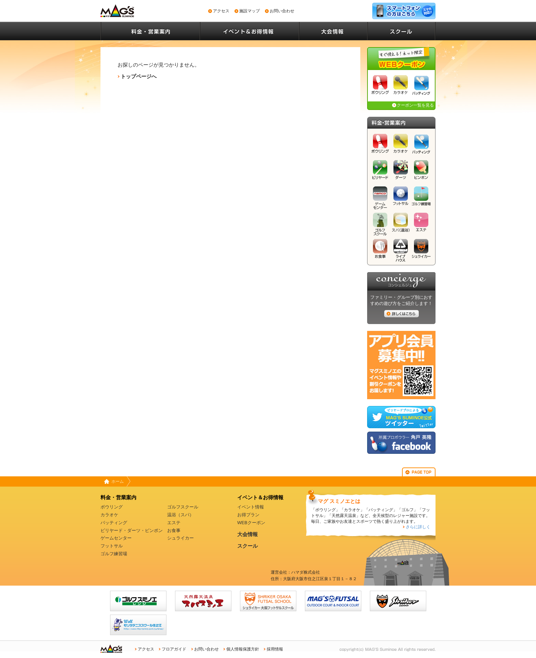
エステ (421, 224)
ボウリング (380, 86)
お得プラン (248, 514)
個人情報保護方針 (242, 649)
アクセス (221, 11)
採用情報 (275, 649)
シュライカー (421, 250)
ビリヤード (380, 171)
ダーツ (400, 171)
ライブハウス (400, 250)
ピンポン (421, 171)
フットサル (400, 197)
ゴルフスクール (380, 224)
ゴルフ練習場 (421, 197)
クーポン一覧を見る (415, 105)
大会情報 (333, 31)
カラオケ (400, 86)
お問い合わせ (282, 11)
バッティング (421, 86)
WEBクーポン (251, 522)
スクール (401, 31)
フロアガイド (174, 649)
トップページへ (139, 76)
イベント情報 (250, 506)
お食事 (380, 250)
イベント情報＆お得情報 (249, 31)
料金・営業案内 (150, 31)
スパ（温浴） (400, 224)
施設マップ (249, 11)
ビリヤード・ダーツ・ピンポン (131, 530)
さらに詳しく (418, 526)
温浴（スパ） (180, 514)
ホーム (117, 481)
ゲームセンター (380, 197)
